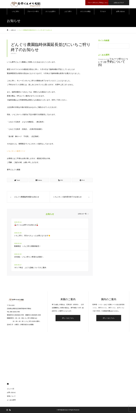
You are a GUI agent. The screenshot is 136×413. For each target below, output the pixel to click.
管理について (11, 396)
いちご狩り (15, 11)
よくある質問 (11, 400)
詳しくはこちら (68, 318)
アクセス (103, 11)
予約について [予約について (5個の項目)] (111, 63)
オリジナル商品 (85, 11)
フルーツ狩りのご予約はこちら (97, 2)
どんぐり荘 (10, 389)
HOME (8, 384)
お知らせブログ (119, 2)
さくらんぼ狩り (51, 11)
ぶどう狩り (68, 11)
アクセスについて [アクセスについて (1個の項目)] (103, 59)
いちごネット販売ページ (16, 151)
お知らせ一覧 (82, 213)
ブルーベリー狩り (33, 11)
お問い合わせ (120, 11)
